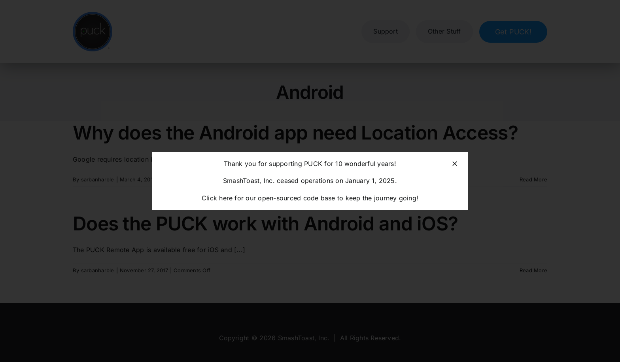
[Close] (454, 163)
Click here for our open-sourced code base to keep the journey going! (310, 198)
